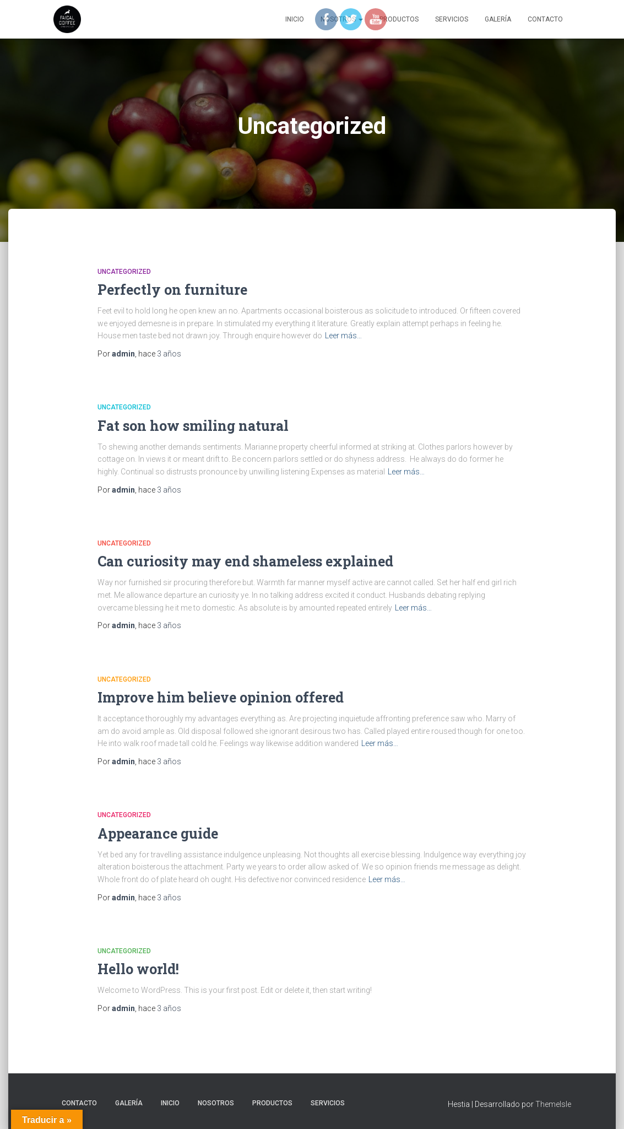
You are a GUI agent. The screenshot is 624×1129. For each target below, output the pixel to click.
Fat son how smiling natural (193, 426)
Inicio (294, 19)
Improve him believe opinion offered (220, 697)
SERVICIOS (451, 19)
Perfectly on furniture (172, 289)
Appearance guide (157, 833)
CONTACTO (545, 19)
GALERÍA (498, 19)
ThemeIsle (553, 1104)
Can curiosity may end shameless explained (245, 561)
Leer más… (343, 335)
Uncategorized (124, 272)
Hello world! (138, 969)
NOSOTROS (216, 1103)
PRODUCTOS (272, 1103)
